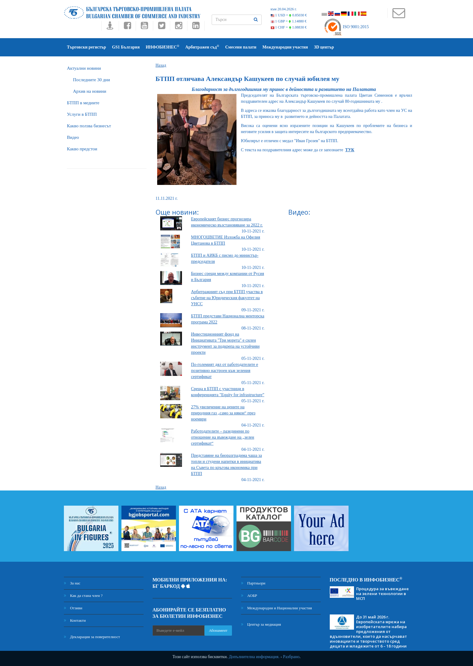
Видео (73, 137)
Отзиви (73, 608)
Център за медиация (261, 624)
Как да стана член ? (83, 595)
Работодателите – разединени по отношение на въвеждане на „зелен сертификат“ (222, 437)
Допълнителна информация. (254, 656)
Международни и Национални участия (276, 608)
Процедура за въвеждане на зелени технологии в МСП (382, 593)
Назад (161, 65)
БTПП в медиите (83, 102)
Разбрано (291, 656)
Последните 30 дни (91, 79)
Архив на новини (89, 91)
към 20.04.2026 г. (284, 9)
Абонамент (218, 630)
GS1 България (126, 47)
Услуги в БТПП (82, 114)
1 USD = (289, 15)
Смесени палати (240, 47)
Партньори (253, 583)
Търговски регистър (86, 47)
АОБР (249, 595)
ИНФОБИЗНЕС (162, 46)
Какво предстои (82, 148)
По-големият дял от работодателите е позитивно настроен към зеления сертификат (224, 370)
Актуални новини (84, 68)
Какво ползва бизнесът (89, 125)
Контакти (75, 620)
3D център (324, 47)
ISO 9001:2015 (346, 27)
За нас (72, 583)
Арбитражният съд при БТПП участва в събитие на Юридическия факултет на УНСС (227, 297)
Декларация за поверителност (92, 636)
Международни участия (285, 47)
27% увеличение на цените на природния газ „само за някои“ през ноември (223, 413)
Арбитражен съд (202, 46)
